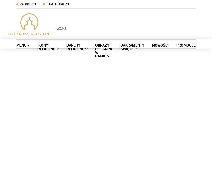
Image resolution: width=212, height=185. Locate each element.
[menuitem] (23, 45)
